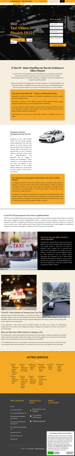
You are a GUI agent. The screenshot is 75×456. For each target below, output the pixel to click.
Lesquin (61, 101)
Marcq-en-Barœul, (53, 101)
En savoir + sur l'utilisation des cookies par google (60, 445)
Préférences (70, 452)
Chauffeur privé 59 (15, 432)
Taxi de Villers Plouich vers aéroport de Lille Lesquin (24, 368)
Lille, (29, 101)
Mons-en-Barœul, (35, 109)
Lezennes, (57, 109)
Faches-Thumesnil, (48, 109)
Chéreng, (60, 107)
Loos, (41, 109)
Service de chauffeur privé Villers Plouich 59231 (42, 368)
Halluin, (14, 111)
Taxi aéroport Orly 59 (16, 410)
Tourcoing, (45, 101)
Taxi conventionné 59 (16, 435)
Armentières (46, 103)
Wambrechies (32, 111)
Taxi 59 (12, 406)
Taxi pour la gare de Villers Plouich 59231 (61, 368)
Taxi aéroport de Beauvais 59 (18, 413)
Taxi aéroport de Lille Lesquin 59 (18, 428)
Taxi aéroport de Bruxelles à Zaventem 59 (18, 417)
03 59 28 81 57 (37, 409)
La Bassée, (38, 107)
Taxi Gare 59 (13, 439)
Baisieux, (27, 107)
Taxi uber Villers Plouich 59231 (51, 367)
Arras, (32, 103)
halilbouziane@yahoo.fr (39, 421)
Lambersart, (26, 109)
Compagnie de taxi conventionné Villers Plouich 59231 (43, 380)
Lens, (28, 103)
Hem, (61, 109)
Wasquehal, (19, 109)
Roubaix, (36, 103)
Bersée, (44, 107)
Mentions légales (39, 448)
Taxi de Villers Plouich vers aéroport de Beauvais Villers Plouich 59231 (24, 382)
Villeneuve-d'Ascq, (36, 101)
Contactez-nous (17, 40)
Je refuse (57, 452)
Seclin (40, 103)
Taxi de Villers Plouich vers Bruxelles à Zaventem (33, 380)
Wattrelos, (19, 111)
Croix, (14, 109)
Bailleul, (32, 107)
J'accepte (50, 452)
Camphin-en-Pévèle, (52, 107)
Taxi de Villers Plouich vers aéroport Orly (15, 380)
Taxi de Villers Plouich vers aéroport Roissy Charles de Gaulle (15, 369)
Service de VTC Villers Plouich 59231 (33, 367)
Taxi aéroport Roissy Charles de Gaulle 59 (18, 422)
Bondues (24, 111)
